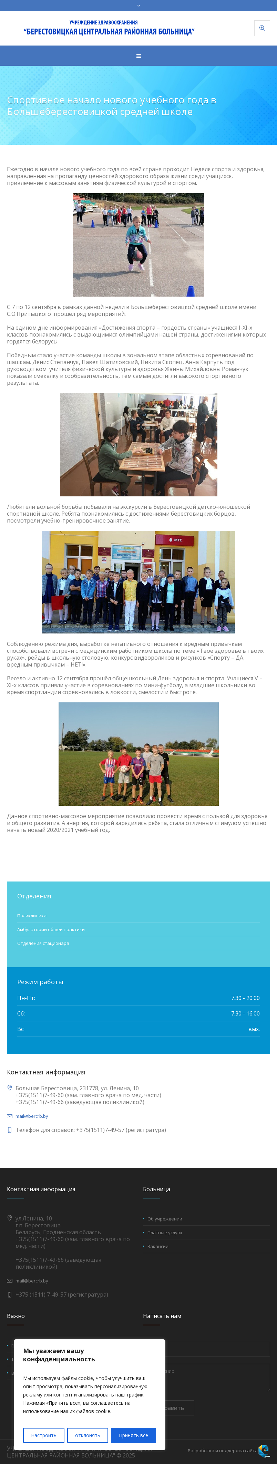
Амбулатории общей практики (51, 929)
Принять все (133, 1435)
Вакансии (157, 1246)
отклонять (87, 1435)
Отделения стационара (43, 943)
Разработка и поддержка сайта (223, 1450)
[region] (89, 1394)
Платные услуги (164, 1232)
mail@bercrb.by (32, 1116)
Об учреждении (164, 1219)
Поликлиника (32, 916)
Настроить (44, 1435)
